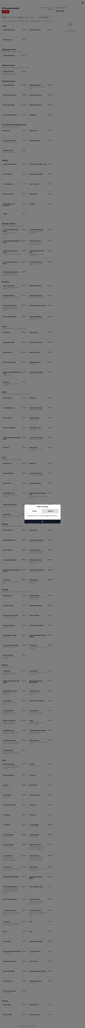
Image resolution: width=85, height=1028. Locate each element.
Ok (42, 521)
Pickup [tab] (34, 511)
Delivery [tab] (50, 511)
